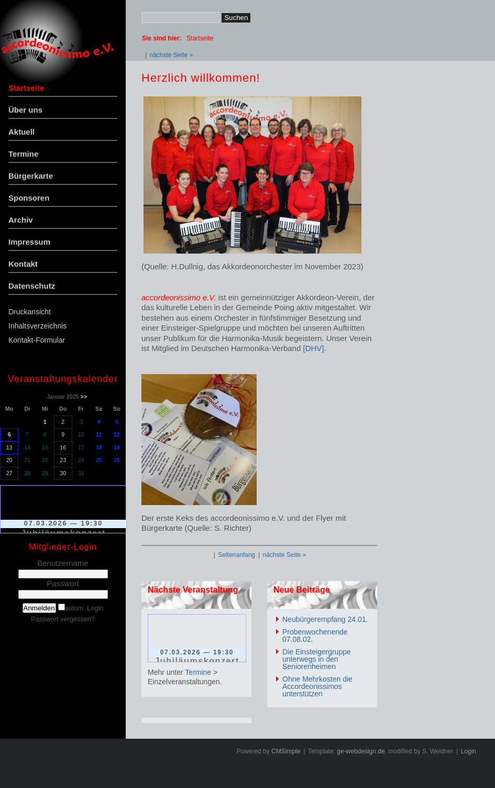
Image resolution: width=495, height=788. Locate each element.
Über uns (25, 109)
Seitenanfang (236, 555)
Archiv (20, 219)
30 (63, 473)
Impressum (29, 241)
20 (9, 460)
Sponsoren (28, 197)
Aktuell (21, 131)
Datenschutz (31, 285)
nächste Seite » (171, 55)
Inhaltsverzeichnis (37, 326)
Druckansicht (29, 312)
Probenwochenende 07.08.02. (315, 635)
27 (9, 473)
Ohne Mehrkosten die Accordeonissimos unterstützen (317, 686)
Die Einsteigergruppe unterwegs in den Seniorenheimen (316, 659)
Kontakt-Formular (36, 340)
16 (63, 447)
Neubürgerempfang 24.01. (325, 619)
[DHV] (313, 348)
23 (63, 460)
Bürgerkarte (30, 175)
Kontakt (23, 263)
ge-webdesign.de (360, 751)
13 (9, 447)
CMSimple (285, 751)
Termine (23, 153)
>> (84, 396)
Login (468, 751)
